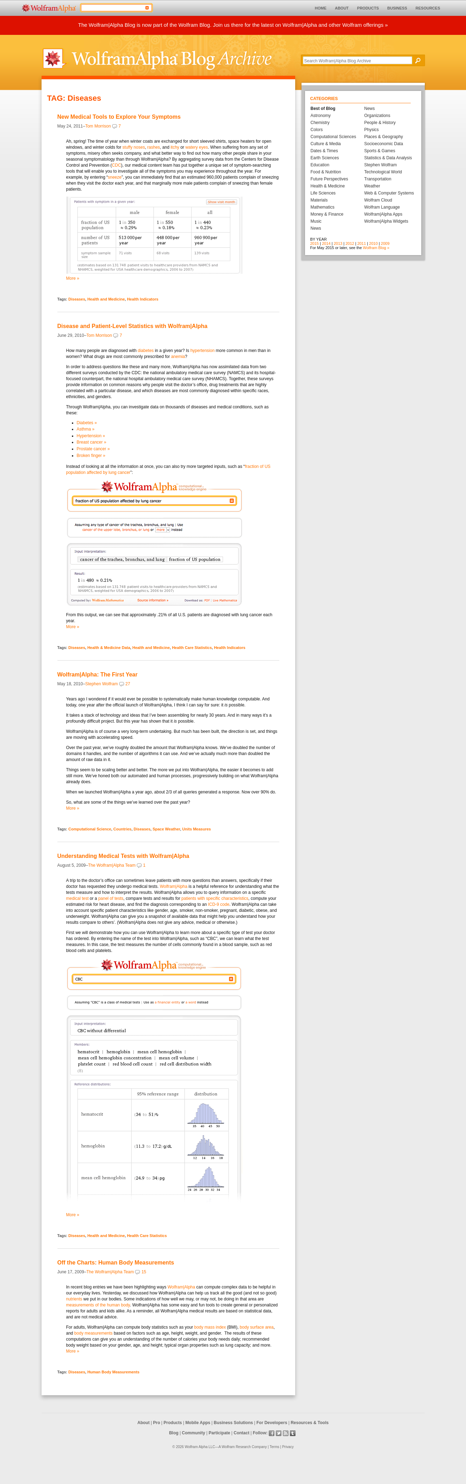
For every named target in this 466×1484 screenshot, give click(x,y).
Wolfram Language (382, 207)
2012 (350, 243)
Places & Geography (383, 136)
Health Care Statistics (192, 647)
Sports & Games (379, 150)
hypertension (202, 350)
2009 (385, 243)
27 (127, 683)
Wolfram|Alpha (173, 886)
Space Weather (166, 829)
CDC (116, 165)
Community (193, 1432)
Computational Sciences (333, 136)
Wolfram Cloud (378, 200)
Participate (219, 1432)
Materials (319, 200)
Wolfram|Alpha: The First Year (97, 675)
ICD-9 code (218, 904)
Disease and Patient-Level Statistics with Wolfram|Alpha (132, 326)
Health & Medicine (328, 186)
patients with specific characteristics (214, 898)
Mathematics (323, 207)
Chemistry (320, 122)
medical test (77, 898)
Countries (122, 829)
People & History (380, 122)
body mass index (210, 1327)
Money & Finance (327, 214)
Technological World (383, 171)
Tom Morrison (98, 126)
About (143, 1422)
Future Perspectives (329, 179)
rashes (153, 147)
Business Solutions (233, 1422)
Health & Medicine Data (108, 647)
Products (172, 1422)
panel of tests (110, 898)
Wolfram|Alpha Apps (383, 214)
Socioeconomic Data (383, 143)
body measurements (93, 1333)
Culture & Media (326, 143)
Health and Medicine (106, 299)
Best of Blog (323, 108)
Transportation (377, 179)
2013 (338, 243)
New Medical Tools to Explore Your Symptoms (119, 117)
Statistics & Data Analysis (388, 157)
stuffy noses (134, 147)
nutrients (74, 1299)
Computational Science (89, 829)
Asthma (86, 429)
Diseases (76, 299)
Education (320, 164)
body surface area (257, 1327)
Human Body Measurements (113, 1372)
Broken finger (91, 455)
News (316, 228)
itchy (174, 147)
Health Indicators (142, 299)
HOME (321, 8)
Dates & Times (324, 150)
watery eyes (196, 147)
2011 (361, 243)
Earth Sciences (325, 157)
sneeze (115, 177)
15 (144, 1271)
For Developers (271, 1422)
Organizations (377, 115)
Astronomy (321, 115)
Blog (174, 1432)
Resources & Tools (310, 1422)
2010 (373, 243)
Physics (371, 129)
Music (316, 221)
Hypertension (91, 435)
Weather (372, 186)
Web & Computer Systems (389, 193)
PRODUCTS (368, 8)
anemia (178, 356)
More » (72, 278)
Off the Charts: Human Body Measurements (115, 1263)
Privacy (288, 1447)
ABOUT (342, 8)
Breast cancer (91, 442)
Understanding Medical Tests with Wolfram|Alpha (123, 856)
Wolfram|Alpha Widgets (386, 221)
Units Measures (196, 829)
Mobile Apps (197, 1422)
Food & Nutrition (326, 171)
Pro (156, 1422)
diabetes (146, 350)
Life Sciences (323, 193)
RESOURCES (428, 8)
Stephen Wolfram (101, 683)
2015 (314, 243)
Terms (274, 1447)
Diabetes (87, 422)
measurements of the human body (98, 1305)
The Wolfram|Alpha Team (112, 865)
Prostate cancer (93, 448)
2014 (326, 243)
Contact (241, 1432)
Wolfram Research (236, 1447)
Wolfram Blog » (376, 248)
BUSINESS (397, 8)
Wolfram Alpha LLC (200, 1447)
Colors (317, 129)
